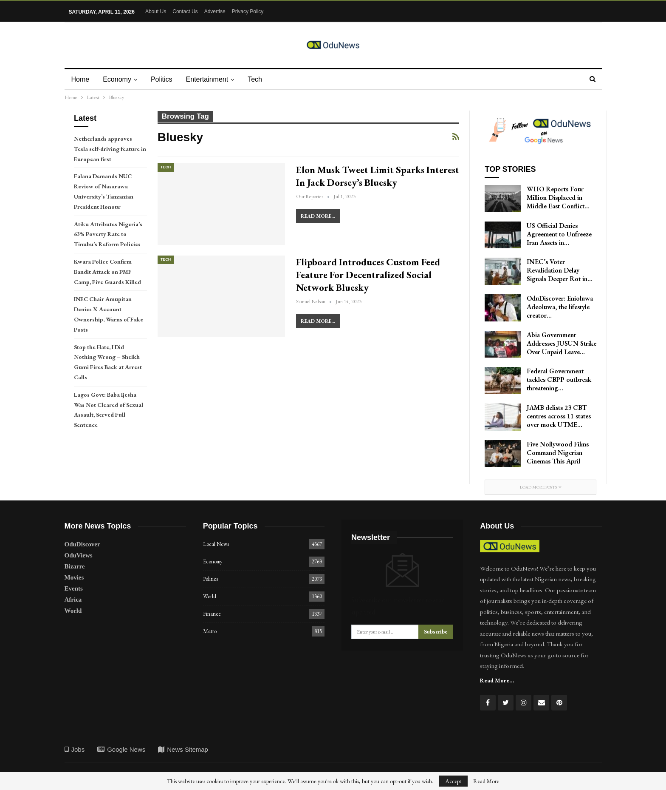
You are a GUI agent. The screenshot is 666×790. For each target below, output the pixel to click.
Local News (216, 544)
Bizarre (75, 566)
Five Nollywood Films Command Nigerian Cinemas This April (558, 453)
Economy (118, 79)
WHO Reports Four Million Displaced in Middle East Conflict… (558, 197)
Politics (164, 79)
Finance (212, 613)
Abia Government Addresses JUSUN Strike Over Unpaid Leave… (561, 343)
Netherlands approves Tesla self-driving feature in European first (110, 149)
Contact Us (185, 11)
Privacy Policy (248, 11)
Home (80, 79)
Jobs (75, 749)
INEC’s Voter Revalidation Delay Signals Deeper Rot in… (560, 270)
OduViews (79, 555)
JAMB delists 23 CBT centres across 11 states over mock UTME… (559, 416)
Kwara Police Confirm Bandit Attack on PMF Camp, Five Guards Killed (107, 272)
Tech (260, 79)
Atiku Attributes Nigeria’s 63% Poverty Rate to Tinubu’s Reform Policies (108, 234)
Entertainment (211, 79)
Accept (453, 781)
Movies (74, 577)
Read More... (318, 216)
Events (74, 588)
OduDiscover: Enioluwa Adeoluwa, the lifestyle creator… (560, 307)
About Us (155, 11)
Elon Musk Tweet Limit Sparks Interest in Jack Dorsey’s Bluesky (377, 176)
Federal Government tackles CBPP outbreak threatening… (559, 379)
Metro (210, 631)
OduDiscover (82, 544)
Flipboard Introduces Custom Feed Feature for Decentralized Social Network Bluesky (368, 275)
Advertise (215, 11)
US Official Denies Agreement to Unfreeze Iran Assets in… (559, 234)
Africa (73, 599)
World (73, 610)
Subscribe (436, 631)
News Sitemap (183, 749)
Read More (486, 781)
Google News (121, 749)
